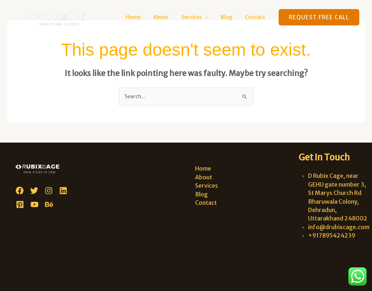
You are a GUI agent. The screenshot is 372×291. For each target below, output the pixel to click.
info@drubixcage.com (338, 227)
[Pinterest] (20, 204)
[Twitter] (34, 191)
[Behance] (49, 204)
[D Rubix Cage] (58, 16)
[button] (319, 17)
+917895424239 (331, 235)
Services (197, 17)
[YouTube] (34, 204)
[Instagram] (49, 191)
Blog (230, 17)
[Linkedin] (63, 191)
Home (144, 17)
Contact (256, 17)
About (169, 17)
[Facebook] (20, 191)
